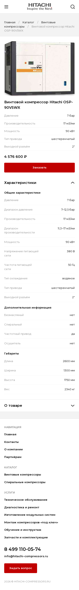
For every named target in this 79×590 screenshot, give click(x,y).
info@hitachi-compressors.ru (26, 556)
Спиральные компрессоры (25, 482)
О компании (13, 449)
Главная (10, 434)
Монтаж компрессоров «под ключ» (31, 522)
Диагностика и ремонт (21, 507)
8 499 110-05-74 (22, 549)
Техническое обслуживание (25, 499)
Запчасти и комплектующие (26, 537)
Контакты (11, 442)
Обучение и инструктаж (22, 529)
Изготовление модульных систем (29, 514)
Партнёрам (12, 457)
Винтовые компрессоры (22, 474)
